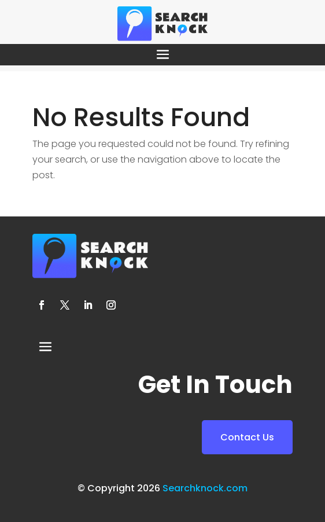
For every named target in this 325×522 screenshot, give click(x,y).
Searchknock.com (205, 488)
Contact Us (247, 437)
